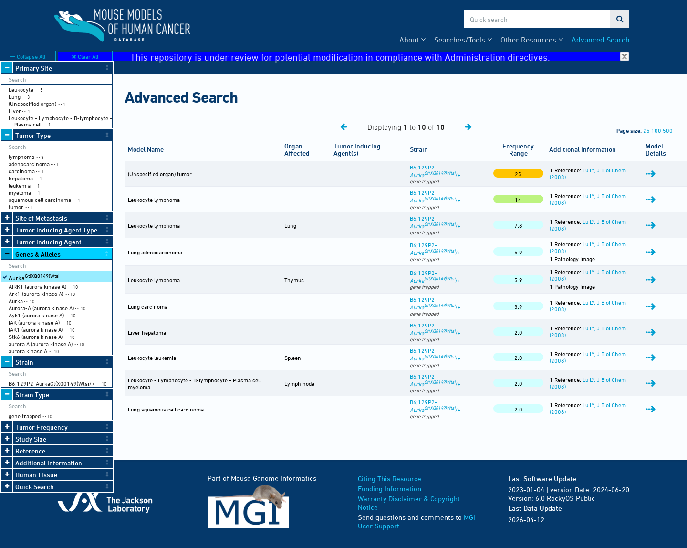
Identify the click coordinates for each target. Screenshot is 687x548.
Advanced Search (601, 39)
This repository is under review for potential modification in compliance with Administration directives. (379, 57)
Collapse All (27, 56)
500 (668, 130)
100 (656, 130)
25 (646, 130)
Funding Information (389, 489)
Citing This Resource (389, 478)
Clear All (85, 56)
